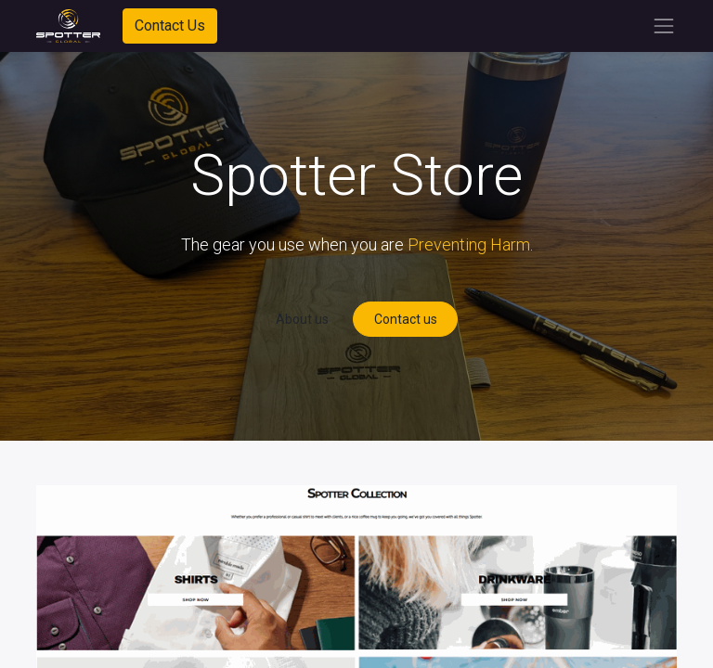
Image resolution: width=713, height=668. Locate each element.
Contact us (405, 319)
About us (302, 319)
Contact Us (170, 25)
